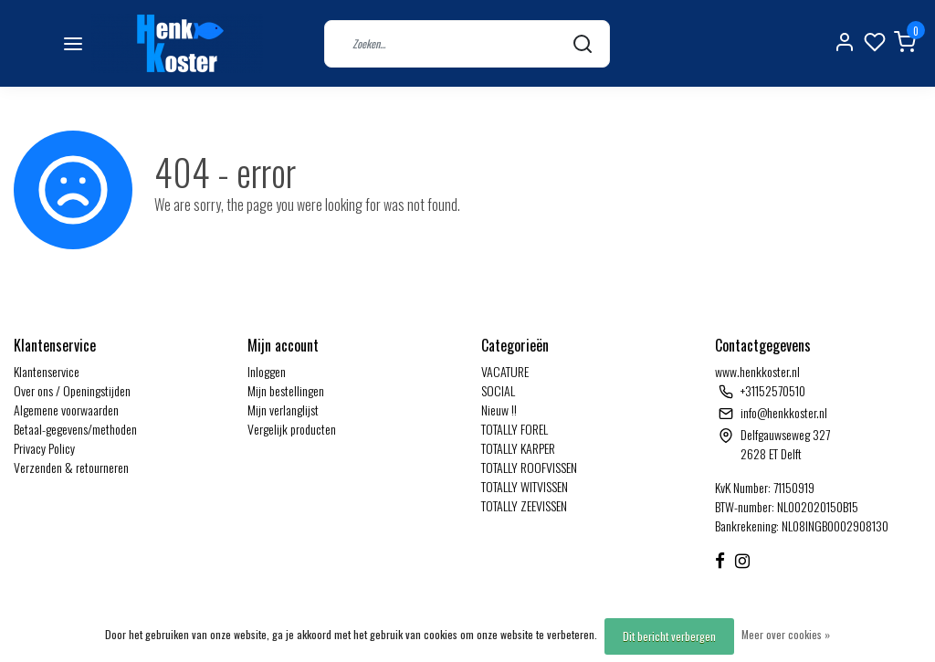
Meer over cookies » (785, 634)
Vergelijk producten (291, 428)
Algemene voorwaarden (66, 409)
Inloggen (266, 371)
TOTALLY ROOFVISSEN (529, 467)
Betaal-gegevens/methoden (75, 428)
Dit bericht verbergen (669, 636)
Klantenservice (46, 371)
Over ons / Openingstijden (72, 390)
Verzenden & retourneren (71, 467)
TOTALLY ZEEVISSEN (524, 505)
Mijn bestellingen (285, 390)
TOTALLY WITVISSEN (524, 486)
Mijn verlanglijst (283, 409)
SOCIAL (498, 390)
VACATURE (505, 371)
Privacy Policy (44, 447)
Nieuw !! (499, 409)
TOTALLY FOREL (514, 428)
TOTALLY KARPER (518, 447)
